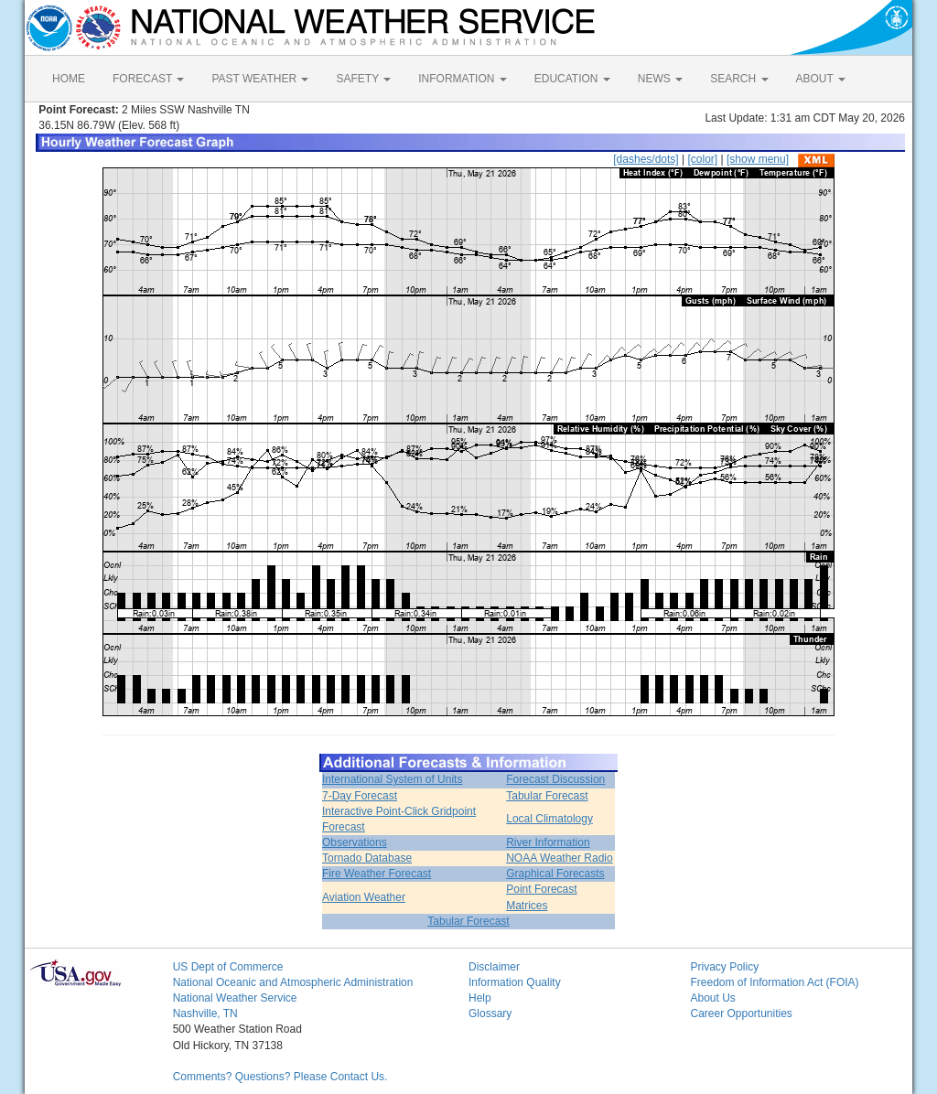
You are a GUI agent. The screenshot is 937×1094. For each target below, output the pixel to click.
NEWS (660, 78)
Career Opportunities (741, 1013)
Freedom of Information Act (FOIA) (774, 982)
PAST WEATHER (259, 78)
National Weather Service (235, 998)
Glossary (490, 1013)
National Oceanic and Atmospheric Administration (293, 982)
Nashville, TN (205, 1013)
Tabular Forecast (546, 795)
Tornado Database (367, 858)
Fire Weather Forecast (376, 873)
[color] (702, 159)
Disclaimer (494, 966)
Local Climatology (549, 818)
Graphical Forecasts (555, 873)
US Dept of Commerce (228, 966)
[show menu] (758, 159)
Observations (354, 842)
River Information (547, 842)
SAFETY (363, 78)
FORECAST (148, 78)
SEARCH (739, 78)
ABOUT (820, 78)
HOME (68, 78)
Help (479, 998)
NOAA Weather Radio (559, 858)
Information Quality (514, 982)
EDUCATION (572, 78)
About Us (712, 998)
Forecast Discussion (555, 779)
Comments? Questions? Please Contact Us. (280, 1076)
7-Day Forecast (359, 795)
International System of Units (392, 779)
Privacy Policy (724, 966)
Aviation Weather (363, 897)
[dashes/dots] (645, 159)
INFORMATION (462, 78)
